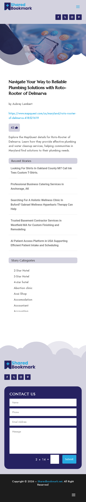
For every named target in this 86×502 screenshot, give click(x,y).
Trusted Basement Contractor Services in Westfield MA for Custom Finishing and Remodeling (36, 225)
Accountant (21, 305)
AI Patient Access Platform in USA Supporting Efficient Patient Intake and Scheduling (39, 243)
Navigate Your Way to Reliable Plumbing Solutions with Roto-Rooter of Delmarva (37, 87)
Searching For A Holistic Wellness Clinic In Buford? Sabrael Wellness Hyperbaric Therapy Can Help (42, 204)
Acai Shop (20, 294)
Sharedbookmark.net (50, 481)
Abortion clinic (23, 288)
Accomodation (23, 300)
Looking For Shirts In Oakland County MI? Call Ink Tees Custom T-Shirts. (41, 170)
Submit (69, 459)
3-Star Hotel (21, 276)
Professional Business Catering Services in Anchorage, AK (37, 186)
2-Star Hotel (21, 271)
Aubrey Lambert (22, 104)
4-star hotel (21, 282)
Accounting (21, 311)
